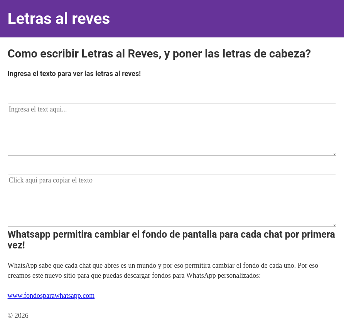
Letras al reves (59, 18)
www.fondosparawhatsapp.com (51, 295)
